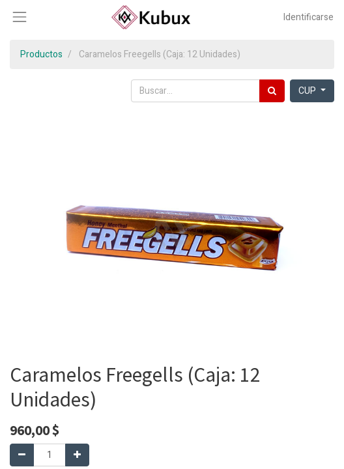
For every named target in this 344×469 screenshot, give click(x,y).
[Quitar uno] (22, 455)
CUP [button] (308, 91)
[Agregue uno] (77, 455)
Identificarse (308, 17)
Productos (41, 54)
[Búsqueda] (272, 90)
